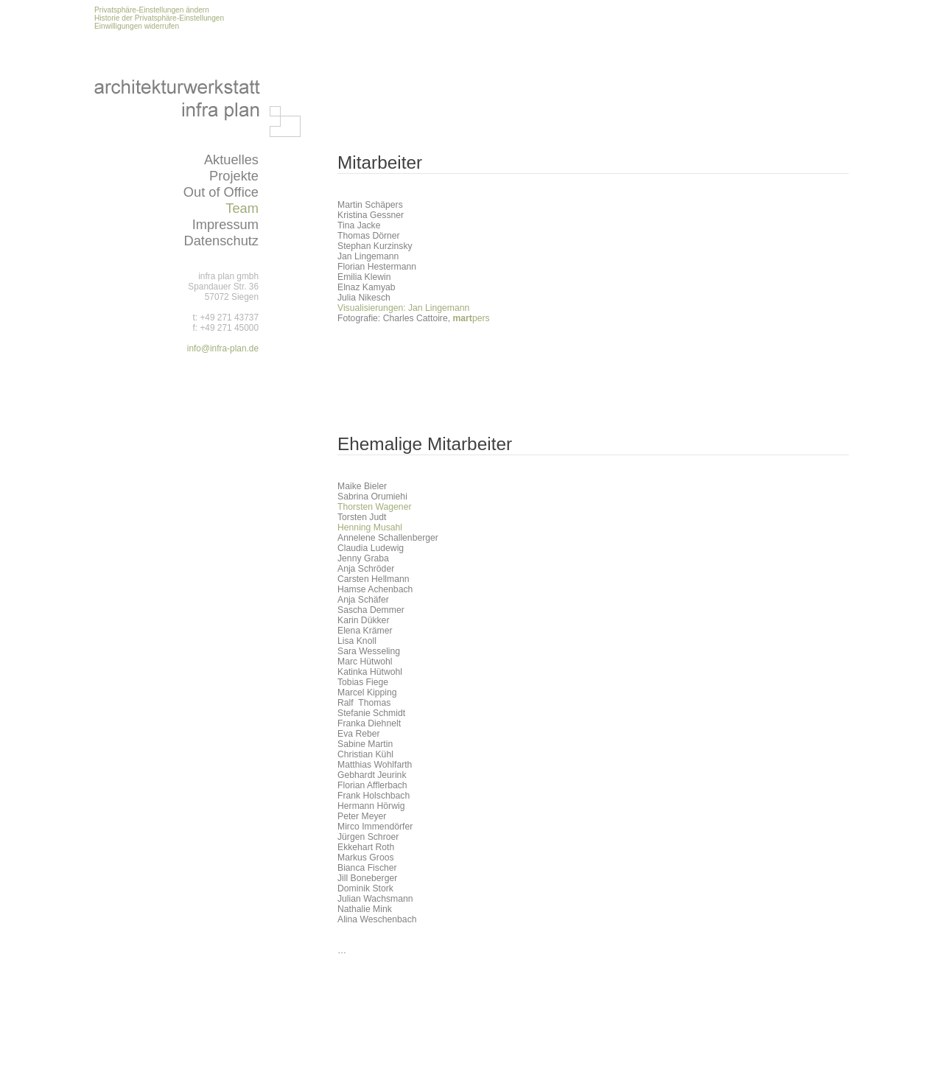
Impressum (225, 224)
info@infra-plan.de (223, 348)
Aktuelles (231, 159)
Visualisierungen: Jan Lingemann (403, 308)
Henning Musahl (369, 527)
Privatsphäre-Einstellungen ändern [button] (151, 10)
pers (470, 318)
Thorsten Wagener (374, 507)
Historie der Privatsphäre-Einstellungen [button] (159, 18)
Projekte (234, 175)
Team (242, 208)
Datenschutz (221, 240)
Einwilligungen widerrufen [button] (136, 26)
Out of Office (221, 192)
